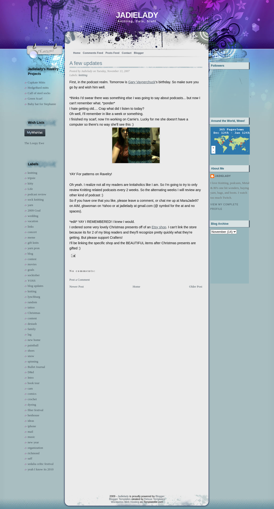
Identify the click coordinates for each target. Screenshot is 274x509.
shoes (31, 350)
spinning (33, 361)
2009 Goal (34, 210)
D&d (31, 372)
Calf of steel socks (39, 93)
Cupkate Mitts (36, 82)
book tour (34, 383)
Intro (31, 377)
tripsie (32, 178)
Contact (126, 52)
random (32, 302)
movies (32, 264)
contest (32, 259)
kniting (32, 291)
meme (31, 237)
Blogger (139, 52)
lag (30, 334)
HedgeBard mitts (38, 87)
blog (30, 253)
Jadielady (137, 15)
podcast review (37, 194)
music (31, 437)
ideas (31, 420)
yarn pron (34, 248)
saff (30, 458)
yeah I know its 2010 (41, 469)
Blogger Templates (120, 499)
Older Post (195, 286)
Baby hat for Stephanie (42, 104)
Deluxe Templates (154, 499)
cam (30, 388)
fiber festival (35, 410)
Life (30, 189)
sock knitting (36, 199)
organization (35, 447)
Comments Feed (93, 52)
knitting (32, 172)
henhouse (33, 415)
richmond (34, 453)
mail (30, 431)
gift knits (33, 242)
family (32, 329)
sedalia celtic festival (41, 464)
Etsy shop (159, 227)
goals (31, 269)
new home (34, 340)
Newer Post (77, 286)
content (32, 318)
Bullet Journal (36, 367)
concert (32, 232)
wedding (33, 216)
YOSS (32, 280)
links (31, 226)
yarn (30, 205)
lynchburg (34, 296)
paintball (33, 345)
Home (77, 52)
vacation (33, 221)
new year (33, 442)
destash (32, 324)
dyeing (32, 404)
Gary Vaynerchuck (141, 82)
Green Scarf (35, 98)
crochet (32, 399)
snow (31, 356)
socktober (34, 275)
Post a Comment (80, 279)
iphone (32, 426)
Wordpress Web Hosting (125, 501)
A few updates (86, 63)
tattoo (31, 307)
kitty (30, 183)
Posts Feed (113, 52)
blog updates (35, 286)
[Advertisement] (225, 258)
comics (32, 393)
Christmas (34, 313)
